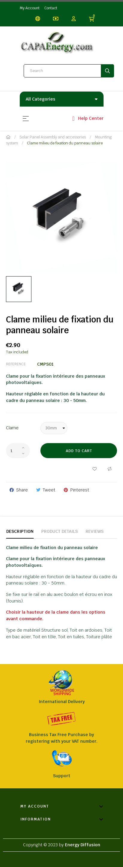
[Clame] (53, 428)
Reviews (95, 531)
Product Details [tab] (59, 531)
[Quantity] (18, 450)
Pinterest (79, 490)
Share (22, 490)
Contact (50, 8)
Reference (16, 364)
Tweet (49, 490)
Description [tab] (20, 531)
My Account (30, 8)
